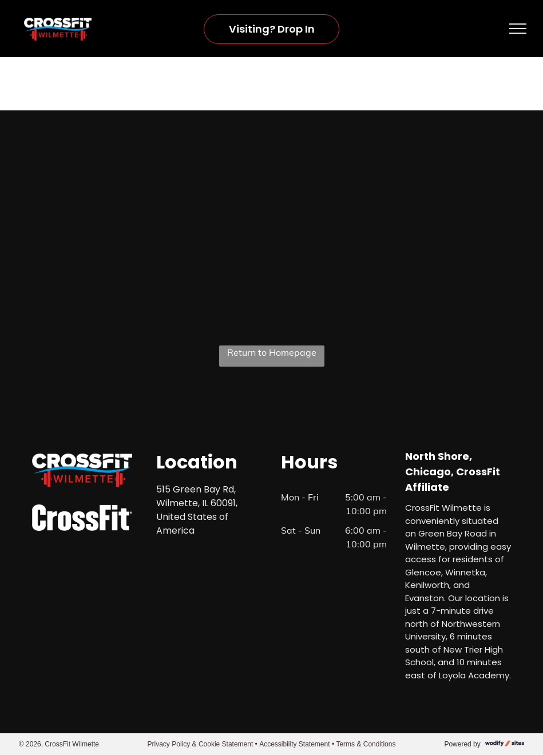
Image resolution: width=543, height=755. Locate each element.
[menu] (518, 28)
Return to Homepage (271, 352)
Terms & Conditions (365, 744)
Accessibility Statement (294, 744)
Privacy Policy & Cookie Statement (200, 744)
